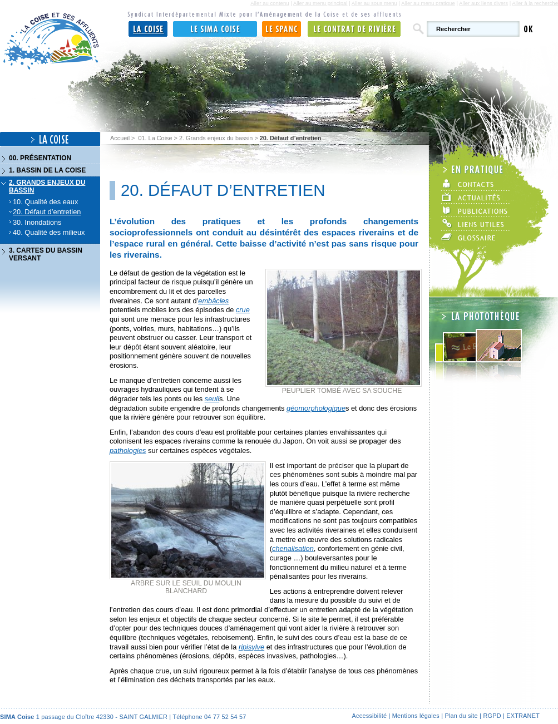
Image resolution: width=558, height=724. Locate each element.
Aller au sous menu (374, 3)
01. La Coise (155, 138)
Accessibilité (369, 715)
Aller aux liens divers (483, 3)
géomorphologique (316, 408)
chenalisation (293, 548)
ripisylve (251, 647)
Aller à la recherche (535, 3)
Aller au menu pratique (428, 3)
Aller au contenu (269, 3)
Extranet (523, 715)
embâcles (213, 301)
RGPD (492, 715)
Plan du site (461, 715)
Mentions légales (416, 715)
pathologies (128, 450)
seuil (212, 399)
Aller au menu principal (320, 3)
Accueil (120, 138)
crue (243, 310)
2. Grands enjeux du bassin (216, 138)
